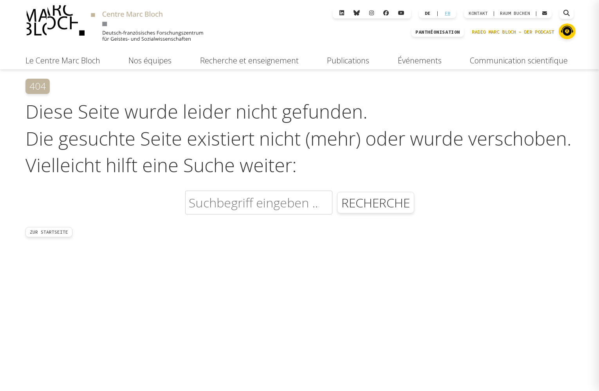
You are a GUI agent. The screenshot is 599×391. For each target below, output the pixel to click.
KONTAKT (478, 13)
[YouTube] (401, 13)
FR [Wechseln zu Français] (447, 13)
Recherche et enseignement (249, 60)
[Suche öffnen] (566, 13)
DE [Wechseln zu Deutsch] (427, 13)
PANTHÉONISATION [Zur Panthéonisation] (437, 32)
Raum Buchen (515, 13)
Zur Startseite (49, 232)
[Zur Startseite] (114, 24)
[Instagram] (371, 13)
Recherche (375, 202)
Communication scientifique (519, 60)
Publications (348, 60)
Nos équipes (149, 60)
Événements (420, 60)
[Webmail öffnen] (544, 13)
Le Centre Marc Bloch (62, 60)
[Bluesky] (357, 13)
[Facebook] (386, 13)
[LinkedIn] (341, 13)
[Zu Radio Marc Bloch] (567, 31)
